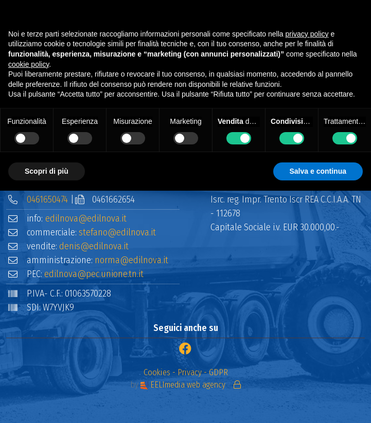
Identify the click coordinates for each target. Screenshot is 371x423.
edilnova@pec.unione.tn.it (94, 274)
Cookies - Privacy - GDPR (186, 372)
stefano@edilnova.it (117, 232)
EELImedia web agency (183, 385)
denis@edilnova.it (94, 246)
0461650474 (47, 199)
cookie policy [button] (28, 64)
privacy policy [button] (307, 34)
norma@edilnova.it (131, 260)
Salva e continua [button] (318, 171)
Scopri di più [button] (46, 171)
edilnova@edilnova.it (86, 218)
